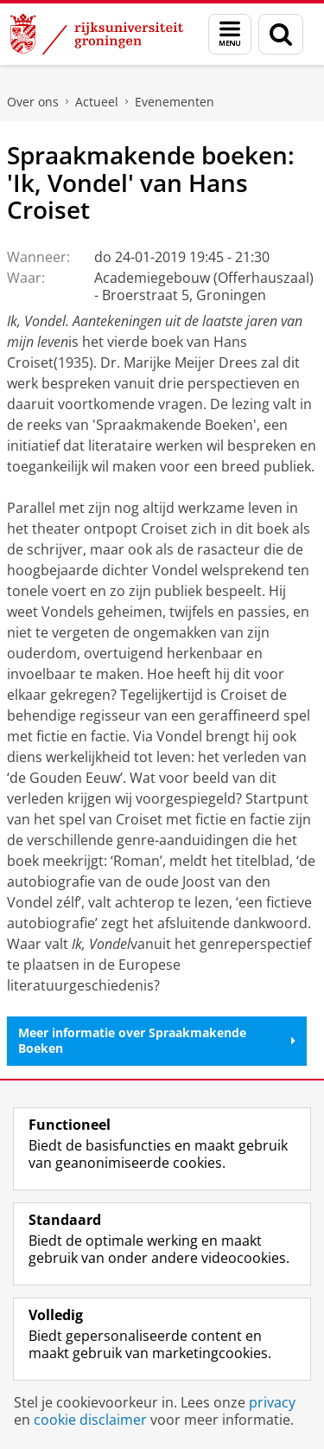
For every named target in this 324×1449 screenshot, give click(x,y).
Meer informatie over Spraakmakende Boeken (156, 1040)
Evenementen (174, 101)
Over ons (33, 101)
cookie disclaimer (90, 1419)
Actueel (96, 101)
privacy (272, 1402)
